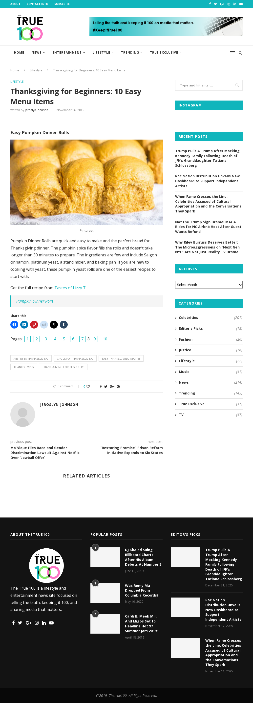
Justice (210, 350)
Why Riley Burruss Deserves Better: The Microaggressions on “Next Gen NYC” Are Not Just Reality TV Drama (207, 247)
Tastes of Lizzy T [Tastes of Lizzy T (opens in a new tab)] (70, 287)
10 (105, 339)
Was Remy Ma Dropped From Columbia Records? (142, 590)
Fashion (210, 339)
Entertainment (67, 52)
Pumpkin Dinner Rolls (34, 301)
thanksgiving (24, 367)
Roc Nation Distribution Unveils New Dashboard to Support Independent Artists (207, 181)
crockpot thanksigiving (75, 358)
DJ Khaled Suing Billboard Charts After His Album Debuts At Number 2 (143, 557)
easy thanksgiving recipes (121, 358)
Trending (130, 52)
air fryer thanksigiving (31, 358)
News (37, 52)
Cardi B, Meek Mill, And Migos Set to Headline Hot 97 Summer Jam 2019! (141, 623)
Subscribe (62, 4)
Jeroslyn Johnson (36, 110)
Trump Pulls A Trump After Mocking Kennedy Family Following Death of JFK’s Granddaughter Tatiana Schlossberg (207, 158)
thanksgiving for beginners (63, 367)
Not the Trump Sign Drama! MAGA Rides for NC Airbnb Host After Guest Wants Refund (208, 227)
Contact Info (37, 4)
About (15, 4)
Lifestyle (101, 52)
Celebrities (210, 317)
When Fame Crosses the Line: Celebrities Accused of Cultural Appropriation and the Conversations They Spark (208, 203)
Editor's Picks (210, 328)
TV (210, 414)
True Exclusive (164, 52)
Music (210, 371)
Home (19, 52)
